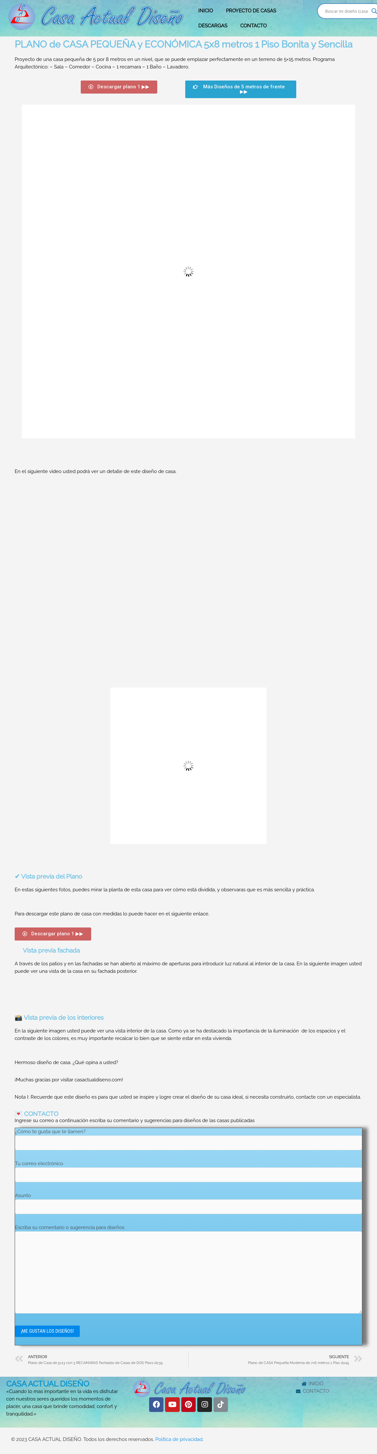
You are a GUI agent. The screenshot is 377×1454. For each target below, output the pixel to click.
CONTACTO (253, 26)
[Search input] (346, 11)
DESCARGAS (212, 26)
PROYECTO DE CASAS (251, 11)
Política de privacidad (178, 1440)
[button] (119, 87)
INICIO (205, 11)
